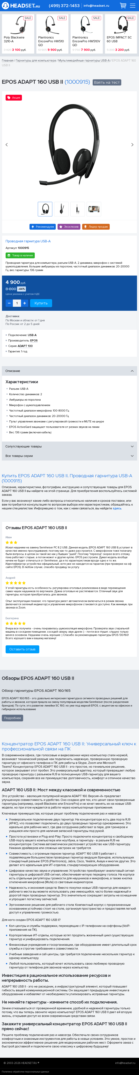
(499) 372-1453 (64, 5)
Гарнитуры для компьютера (36, 60)
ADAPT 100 (25, 346)
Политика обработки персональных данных (25, 1071)
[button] (7, 145)
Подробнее (12, 718)
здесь (117, 508)
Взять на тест (107, 82)
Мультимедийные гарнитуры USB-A (84, 60)
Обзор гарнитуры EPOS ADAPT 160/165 (36, 690)
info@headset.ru (96, 6)
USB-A (32, 335)
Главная (7, 60)
